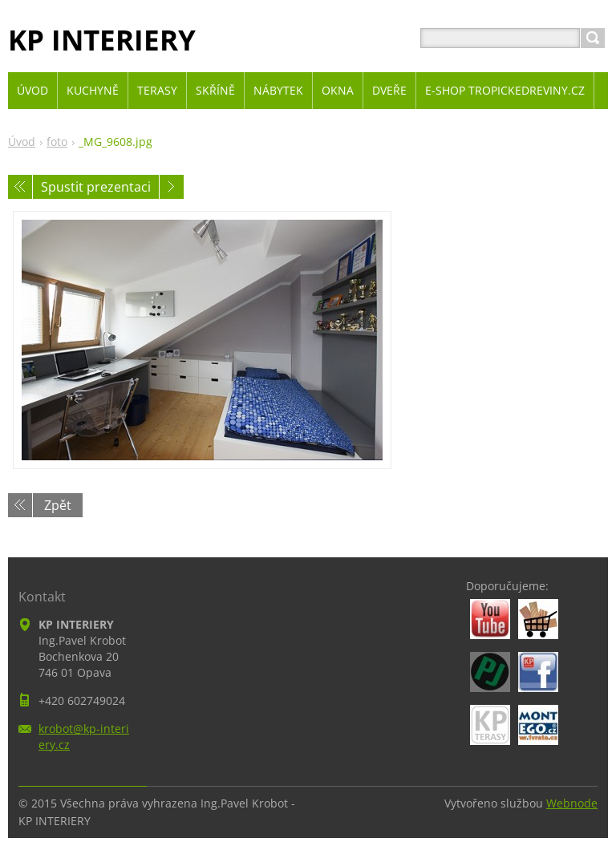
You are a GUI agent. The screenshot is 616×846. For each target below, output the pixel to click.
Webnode (572, 803)
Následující (172, 187)
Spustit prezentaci (96, 187)
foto (57, 141)
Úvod (21, 141)
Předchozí (20, 187)
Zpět (57, 505)
